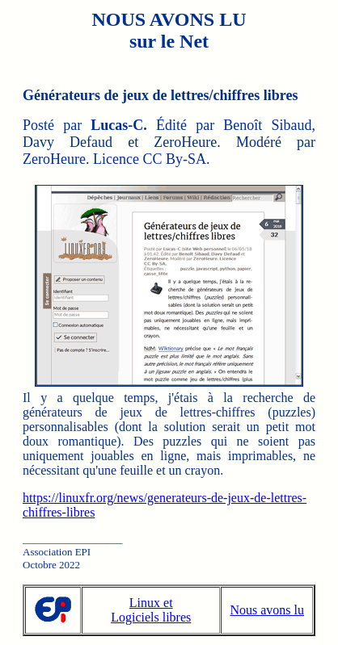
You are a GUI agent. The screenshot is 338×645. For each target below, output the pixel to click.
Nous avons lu (267, 610)
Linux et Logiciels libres (151, 610)
